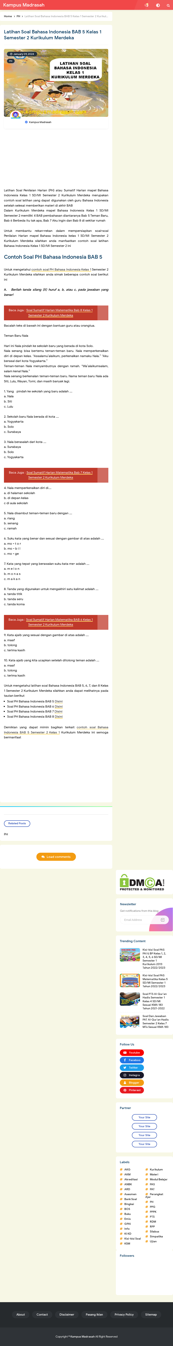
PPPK (153, 1211)
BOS (127, 1209)
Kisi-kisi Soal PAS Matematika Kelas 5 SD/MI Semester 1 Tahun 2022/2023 (155, 981)
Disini (59, 701)
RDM (153, 1221)
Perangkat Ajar (154, 1196)
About (20, 1314)
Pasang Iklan (94, 1314)
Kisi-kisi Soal (132, 1238)
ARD (127, 1189)
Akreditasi (131, 1179)
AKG (127, 1169)
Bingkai (129, 1204)
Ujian (153, 1241)
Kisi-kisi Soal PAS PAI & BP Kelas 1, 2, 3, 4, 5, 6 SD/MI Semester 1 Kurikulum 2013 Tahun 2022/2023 (154, 958)
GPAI (127, 1224)
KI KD (127, 1233)
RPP (152, 1226)
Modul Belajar (159, 1179)
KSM (127, 1243)
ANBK (128, 1184)
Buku (127, 1214)
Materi (154, 1174)
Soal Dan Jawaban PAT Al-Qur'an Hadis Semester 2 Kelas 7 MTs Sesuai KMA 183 (156, 1021)
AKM (127, 1174)
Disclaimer (67, 1314)
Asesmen (130, 1194)
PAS (152, 1184)
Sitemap (151, 1314)
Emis (127, 1219)
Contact (42, 1314)
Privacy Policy (124, 1314)
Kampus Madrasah (82, 1336)
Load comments (59, 857)
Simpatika (156, 1236)
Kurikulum (156, 1169)
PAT (152, 1189)
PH (10, 61)
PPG (152, 1207)
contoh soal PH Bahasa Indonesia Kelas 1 (61, 270)
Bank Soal (130, 1199)
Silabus (154, 1231)
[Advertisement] (56, 160)
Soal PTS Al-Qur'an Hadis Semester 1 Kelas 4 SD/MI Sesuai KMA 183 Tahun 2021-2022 (155, 1001)
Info (127, 1228)
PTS (152, 1216)
